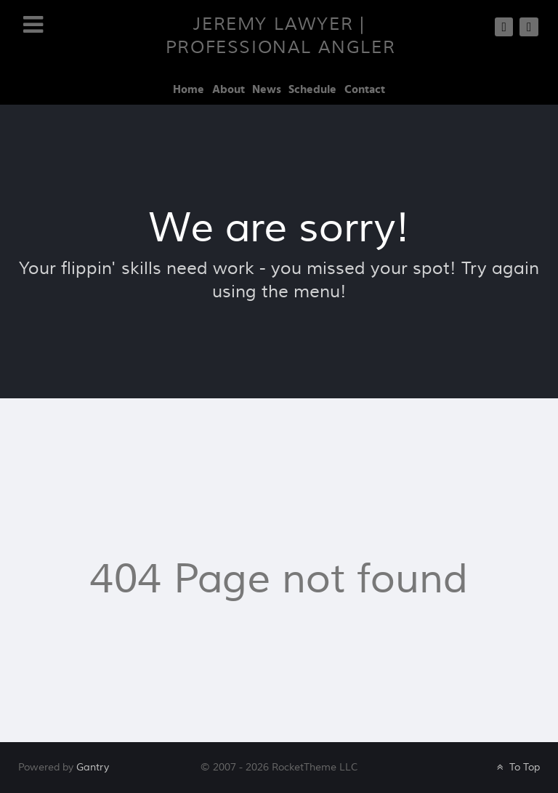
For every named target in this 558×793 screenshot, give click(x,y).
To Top (517, 767)
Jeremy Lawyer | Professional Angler (280, 36)
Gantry (92, 767)
